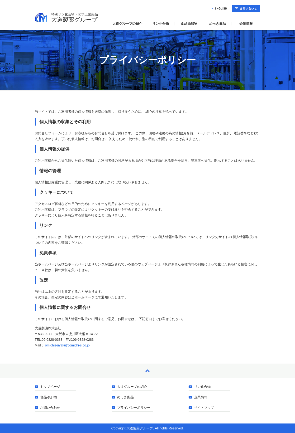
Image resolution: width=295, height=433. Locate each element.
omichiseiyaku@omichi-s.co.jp (67, 345)
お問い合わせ (50, 407)
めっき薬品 (217, 23)
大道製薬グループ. (140, 428)
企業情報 (246, 23)
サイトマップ (204, 407)
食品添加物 (189, 23)
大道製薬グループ (74, 18)
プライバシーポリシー (133, 407)
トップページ (50, 387)
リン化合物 (160, 23)
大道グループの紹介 (127, 23)
